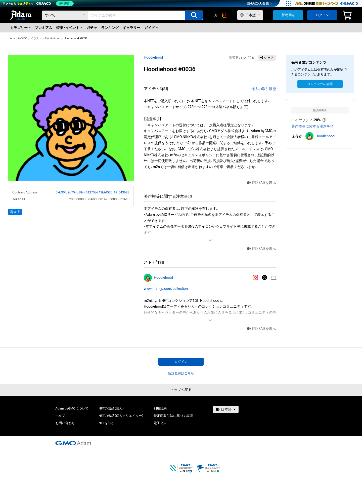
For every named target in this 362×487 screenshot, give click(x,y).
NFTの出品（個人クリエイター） (121, 416)
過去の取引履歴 (263, 89)
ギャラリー (131, 27)
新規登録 (288, 15)
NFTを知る (106, 423)
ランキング (110, 27)
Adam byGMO (18, 38)
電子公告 (160, 423)
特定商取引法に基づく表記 (173, 416)
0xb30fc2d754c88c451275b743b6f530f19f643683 (92, 192)
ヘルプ (60, 416)
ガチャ (91, 28)
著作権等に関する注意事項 (312, 126)
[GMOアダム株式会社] (73, 443)
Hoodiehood (52, 38)
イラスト (36, 38)
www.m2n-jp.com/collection (166, 289)
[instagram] (224, 15)
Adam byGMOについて (71, 408)
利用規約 (160, 408)
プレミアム (43, 28)
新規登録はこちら (181, 373)
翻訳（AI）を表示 (261, 182)
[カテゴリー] (65, 15)
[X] (215, 15)
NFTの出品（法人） (111, 408)
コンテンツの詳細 (320, 84)
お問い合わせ (65, 423)
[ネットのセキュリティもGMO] (38, 3)
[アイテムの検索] (194, 15)
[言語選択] (250, 15)
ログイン (322, 15)
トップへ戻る (181, 390)
